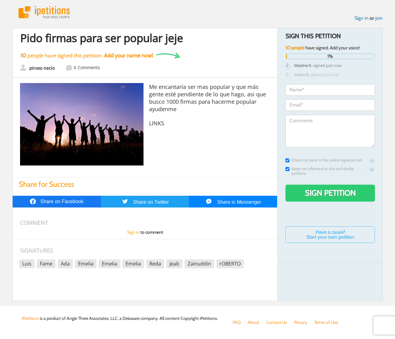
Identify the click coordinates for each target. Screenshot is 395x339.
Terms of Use (326, 322)
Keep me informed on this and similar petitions (319, 171)
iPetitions (44, 12)
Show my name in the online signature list (323, 160)
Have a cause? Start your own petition (330, 234)
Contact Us (276, 322)
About (253, 322)
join (379, 18)
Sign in (361, 18)
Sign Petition (330, 193)
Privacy (300, 322)
